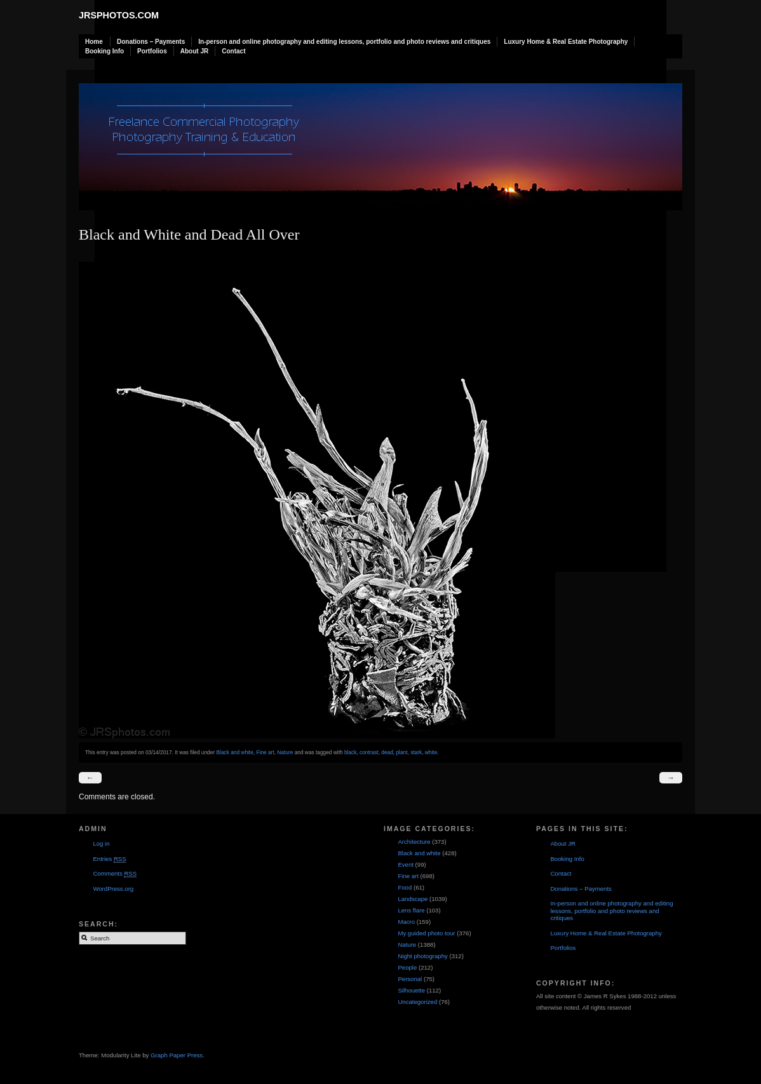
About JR (194, 51)
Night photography (422, 955)
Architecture (414, 841)
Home (94, 41)
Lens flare (411, 910)
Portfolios (152, 51)
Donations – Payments (151, 41)
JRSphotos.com (119, 15)
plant (401, 752)
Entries (109, 859)
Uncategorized (417, 1001)
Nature (285, 752)
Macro (406, 921)
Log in (101, 843)
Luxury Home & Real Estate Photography (566, 41)
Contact (233, 51)
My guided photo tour (426, 933)
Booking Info (104, 51)
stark (416, 752)
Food (405, 887)
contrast (369, 752)
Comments (115, 873)
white (431, 752)
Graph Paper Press (177, 1055)
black (350, 752)
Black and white (234, 752)
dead (387, 752)
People (407, 967)
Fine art (265, 752)
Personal (410, 978)
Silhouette (411, 990)
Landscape (413, 898)
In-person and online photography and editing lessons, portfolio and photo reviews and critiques (344, 41)
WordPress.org (113, 888)
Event (406, 864)
